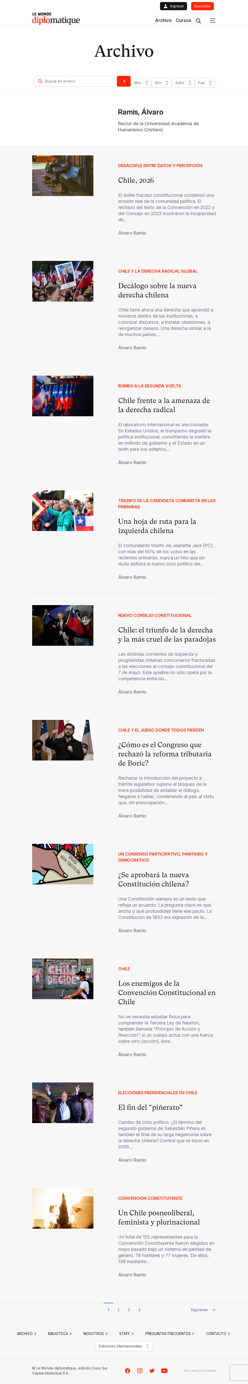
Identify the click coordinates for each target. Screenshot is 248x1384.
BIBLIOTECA (60, 1333)
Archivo (163, 20)
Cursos (183, 20)
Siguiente (203, 1309)
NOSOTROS (96, 1333)
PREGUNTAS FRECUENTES (170, 1333)
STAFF (127, 1333)
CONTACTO (218, 1333)
